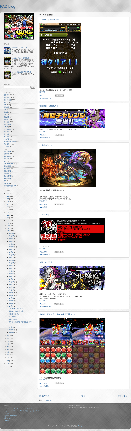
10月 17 (11, 271)
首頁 (83, 396)
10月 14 (11, 279)
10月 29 (11, 238)
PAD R (6, 127)
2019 (7, 212)
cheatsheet (7, 168)
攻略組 (46, 386)
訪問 (5, 181)
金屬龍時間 (7, 418)
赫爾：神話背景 (46, 262)
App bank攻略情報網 (10, 416)
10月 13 (11, 282)
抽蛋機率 (6, 107)
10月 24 (11, 252)
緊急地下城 (7, 151)
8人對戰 (6, 146)
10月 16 (11, 274)
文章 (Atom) (47, 400)
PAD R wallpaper (9, 163)
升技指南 (6, 134)
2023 (7, 201)
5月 (8, 346)
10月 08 (11, 295)
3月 (8, 352)
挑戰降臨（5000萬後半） (50, 106)
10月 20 (11, 263)
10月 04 (11, 306)
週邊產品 (6, 132)
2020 (7, 209)
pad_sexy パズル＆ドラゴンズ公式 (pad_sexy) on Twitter (22, 411)
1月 (8, 357)
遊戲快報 (47, 137)
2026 (7, 193)
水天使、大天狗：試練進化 (20, 58)
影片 (5, 105)
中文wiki (6, 420)
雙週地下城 (7, 124)
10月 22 (11, 257)
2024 (7, 199)
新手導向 (6, 119)
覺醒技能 (6, 154)
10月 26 (11, 247)
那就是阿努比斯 (46, 145)
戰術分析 (6, 122)
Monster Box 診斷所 (10, 141)
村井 (5, 109)
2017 (7, 218)
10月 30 (11, 236)
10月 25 (11, 249)
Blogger (80, 426)
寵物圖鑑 (6, 97)
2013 (7, 363)
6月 (8, 344)
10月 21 (11, 260)
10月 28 (11, 241)
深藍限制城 (7, 178)
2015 (7, 223)
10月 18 (11, 268)
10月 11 (11, 287)
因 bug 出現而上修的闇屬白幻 (21, 72)
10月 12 (11, 284)
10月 (9, 231)
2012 (7, 366)
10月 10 (11, 290)
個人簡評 (6, 136)
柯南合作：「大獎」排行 (20, 47)
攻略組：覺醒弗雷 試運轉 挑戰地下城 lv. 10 (57, 314)
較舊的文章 (122, 396)
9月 (8, 336)
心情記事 (6, 139)
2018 (7, 215)
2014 (7, 361)
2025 (7, 196)
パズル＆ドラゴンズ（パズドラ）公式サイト (18, 408)
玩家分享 (6, 173)
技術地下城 (7, 156)
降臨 (5, 161)
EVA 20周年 (44, 215)
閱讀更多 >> (43, 92)
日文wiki (6, 413)
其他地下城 (7, 166)
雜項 (45, 207)
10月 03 (11, 327)
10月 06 (11, 301)
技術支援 (6, 159)
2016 (7, 220)
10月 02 (11, 330)
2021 (7, 207)
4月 (8, 349)
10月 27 (11, 244)
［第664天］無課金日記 (49, 19)
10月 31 (11, 233)
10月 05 (11, 303)
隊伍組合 (6, 117)
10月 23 (11, 255)
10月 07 (11, 298)
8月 (8, 338)
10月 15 (11, 276)
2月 (8, 354)
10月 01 (11, 332)
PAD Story (7, 183)
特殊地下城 (7, 129)
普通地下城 (7, 176)
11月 (9, 228)
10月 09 (11, 292)
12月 (9, 225)
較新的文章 (44, 396)
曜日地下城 (7, 171)
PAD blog (7, 6)
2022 (7, 204)
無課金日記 (47, 98)
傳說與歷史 (47, 306)
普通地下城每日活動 (10, 186)
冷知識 (6, 112)
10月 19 (11, 265)
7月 (8, 341)
